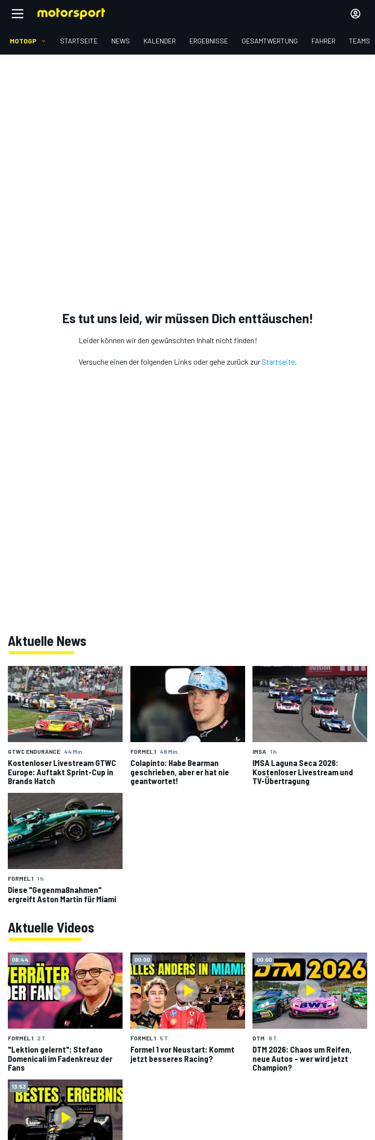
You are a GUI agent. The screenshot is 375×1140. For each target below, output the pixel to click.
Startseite (278, 361)
